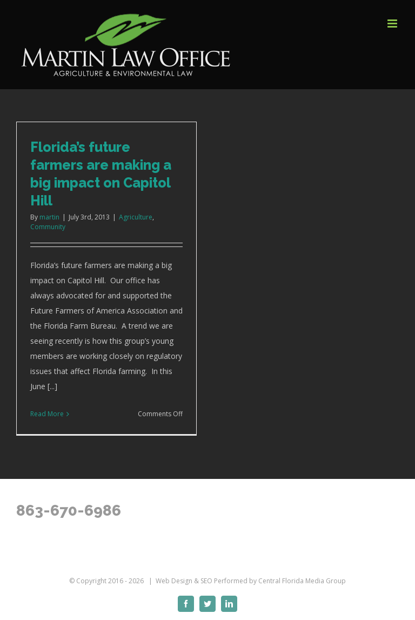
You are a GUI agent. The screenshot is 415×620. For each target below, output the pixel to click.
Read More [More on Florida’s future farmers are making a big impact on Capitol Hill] (47, 413)
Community (47, 226)
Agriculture (135, 217)
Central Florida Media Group (302, 580)
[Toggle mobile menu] (393, 23)
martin (49, 217)
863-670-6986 (68, 510)
